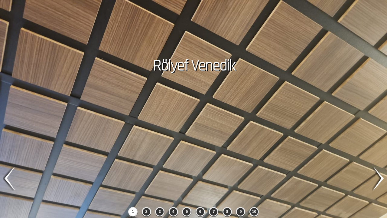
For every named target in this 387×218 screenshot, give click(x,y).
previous (9, 179)
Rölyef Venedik (194, 66)
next (378, 179)
